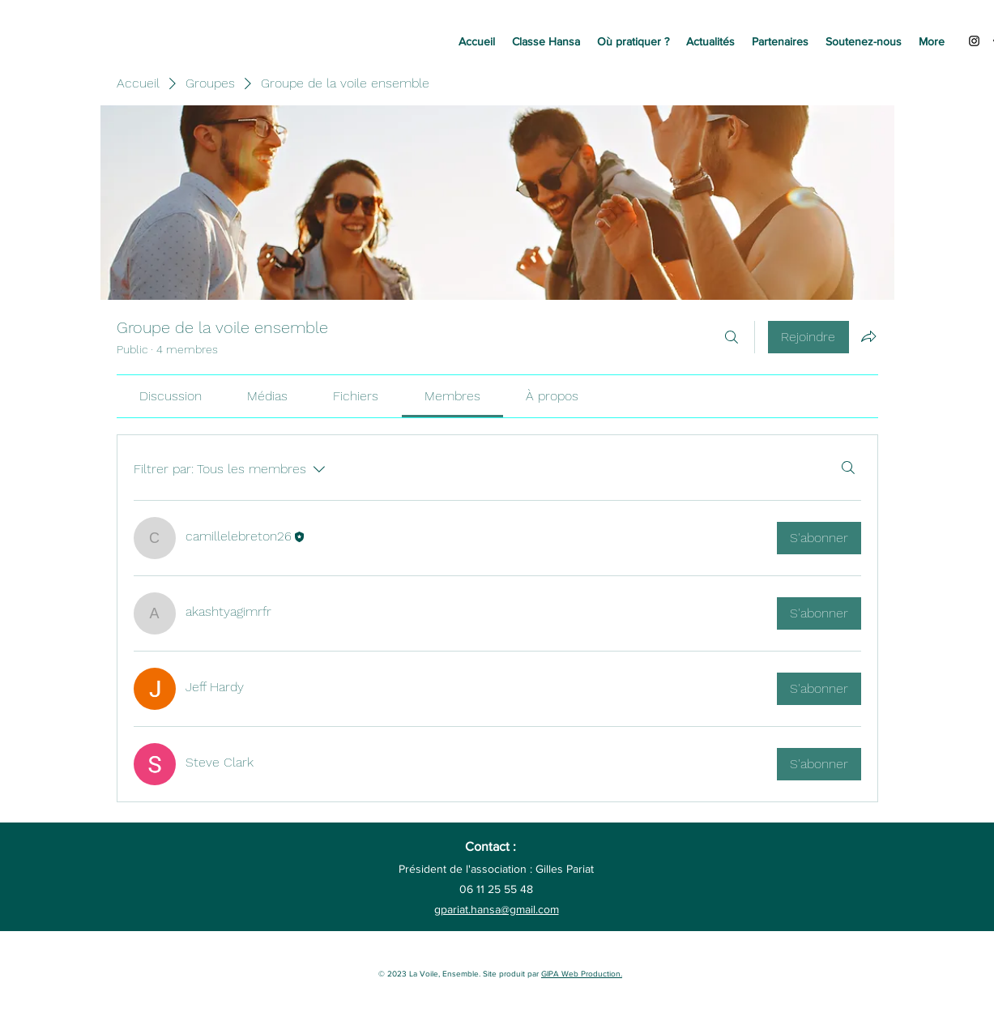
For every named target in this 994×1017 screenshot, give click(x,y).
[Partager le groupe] (868, 336)
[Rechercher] (731, 337)
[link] (170, 396)
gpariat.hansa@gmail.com (496, 909)
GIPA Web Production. (581, 973)
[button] (546, 41)
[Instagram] (974, 41)
